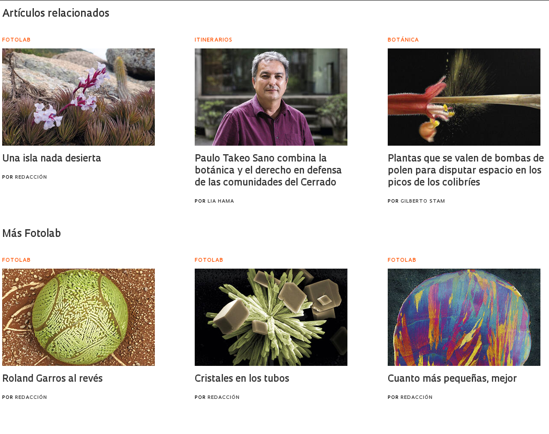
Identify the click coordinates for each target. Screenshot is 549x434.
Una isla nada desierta (51, 159)
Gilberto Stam (423, 201)
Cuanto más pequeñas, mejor (452, 379)
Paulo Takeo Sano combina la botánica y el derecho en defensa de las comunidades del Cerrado (268, 171)
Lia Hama (221, 201)
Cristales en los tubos (242, 379)
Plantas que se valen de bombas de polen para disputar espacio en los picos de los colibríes (466, 171)
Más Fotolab (31, 234)
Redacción (31, 177)
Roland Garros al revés (52, 379)
